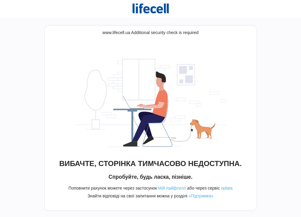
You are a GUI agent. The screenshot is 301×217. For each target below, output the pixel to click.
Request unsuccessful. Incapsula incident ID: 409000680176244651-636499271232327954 (150, 108)
